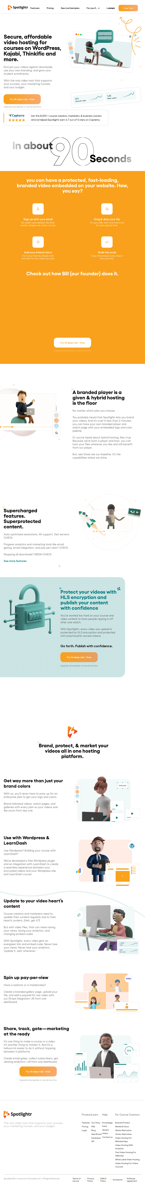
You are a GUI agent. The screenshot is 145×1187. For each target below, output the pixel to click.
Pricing (50, 8)
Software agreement (132, 1179)
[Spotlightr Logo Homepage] (18, 9)
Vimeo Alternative (123, 1134)
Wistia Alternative (123, 1130)
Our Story (95, 1122)
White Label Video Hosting (127, 1159)
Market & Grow (122, 1126)
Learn (110, 8)
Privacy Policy (90, 1179)
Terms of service (76, 1179)
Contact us (107, 1137)
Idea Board (96, 1134)
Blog (93, 1130)
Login (84, 1130)
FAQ (93, 1126)
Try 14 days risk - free (22, 99)
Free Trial (128, 8)
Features (35, 8)
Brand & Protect (122, 1122)
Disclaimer (118, 1179)
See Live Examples (70, 8)
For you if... (92, 8)
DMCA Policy (103, 1179)
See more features (15, 560)
